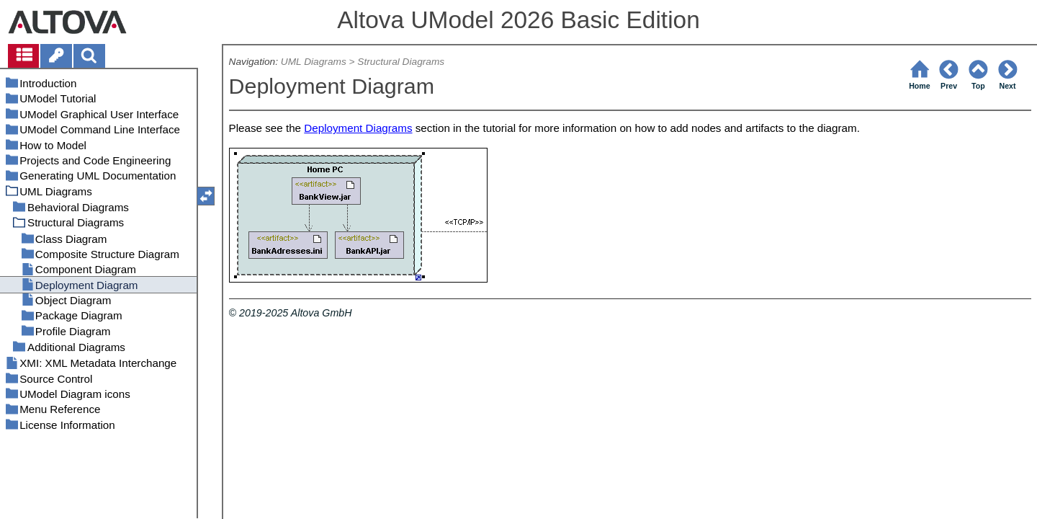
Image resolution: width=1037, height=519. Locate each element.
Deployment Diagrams (358, 128)
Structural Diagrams (400, 61)
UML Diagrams (313, 61)
